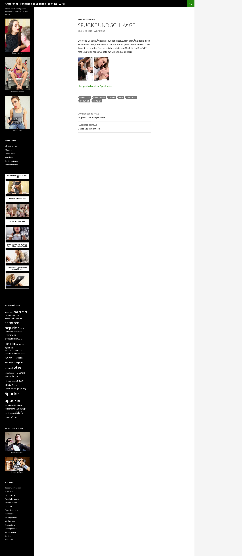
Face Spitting (10, 495)
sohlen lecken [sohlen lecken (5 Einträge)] (10, 388)
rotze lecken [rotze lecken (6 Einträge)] (10, 373)
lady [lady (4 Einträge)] (18, 353)
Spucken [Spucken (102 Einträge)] (13, 400)
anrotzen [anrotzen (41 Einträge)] (12, 322)
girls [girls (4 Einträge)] (20, 339)
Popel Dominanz (11, 510)
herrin (112, 97)
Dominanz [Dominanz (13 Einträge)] (10, 335)
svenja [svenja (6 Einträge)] (7, 417)
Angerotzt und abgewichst (114, 115)
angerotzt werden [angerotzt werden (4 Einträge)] (12, 315)
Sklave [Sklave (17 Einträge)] (9, 384)
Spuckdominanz (11, 161)
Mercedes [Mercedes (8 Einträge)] (18, 357)
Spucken (97, 101)
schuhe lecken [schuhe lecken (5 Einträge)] (11, 381)
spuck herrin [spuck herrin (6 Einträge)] (10, 408)
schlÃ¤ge (84, 101)
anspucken (99, 97)
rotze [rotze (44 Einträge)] (16, 367)
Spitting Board (10, 521)
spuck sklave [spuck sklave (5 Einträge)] (10, 413)
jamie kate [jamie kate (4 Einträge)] (9, 353)
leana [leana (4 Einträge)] (23, 353)
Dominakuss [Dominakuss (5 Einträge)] (18, 331)
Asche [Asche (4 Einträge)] (21, 328)
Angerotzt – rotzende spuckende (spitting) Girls (35, 3)
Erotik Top (9, 491)
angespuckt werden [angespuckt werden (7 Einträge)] (13, 318)
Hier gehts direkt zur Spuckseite (95, 86)
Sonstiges (9, 157)
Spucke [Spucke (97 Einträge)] (12, 393)
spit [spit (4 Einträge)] (18, 389)
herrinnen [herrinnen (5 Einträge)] (19, 344)
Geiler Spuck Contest (114, 126)
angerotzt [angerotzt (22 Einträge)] (20, 312)
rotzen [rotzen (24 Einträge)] (20, 372)
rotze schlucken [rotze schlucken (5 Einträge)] (11, 376)
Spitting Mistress (11, 528)
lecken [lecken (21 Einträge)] (9, 357)
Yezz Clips (9, 540)
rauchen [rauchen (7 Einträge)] (8, 368)
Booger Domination (13, 488)
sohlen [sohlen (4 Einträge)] (16, 385)
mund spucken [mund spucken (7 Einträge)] (11, 362)
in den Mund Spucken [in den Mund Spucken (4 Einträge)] (13, 351)
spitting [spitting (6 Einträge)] (23, 388)
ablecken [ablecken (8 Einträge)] (9, 312)
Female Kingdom (12, 499)
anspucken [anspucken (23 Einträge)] (12, 328)
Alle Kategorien (86, 20)
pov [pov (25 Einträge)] (20, 362)
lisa (121, 97)
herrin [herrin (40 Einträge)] (10, 343)
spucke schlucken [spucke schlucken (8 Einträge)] (13, 405)
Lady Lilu (8, 506)
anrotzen (85, 97)
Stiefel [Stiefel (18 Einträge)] (19, 412)
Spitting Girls (10, 525)
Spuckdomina (10, 532)
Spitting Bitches (11, 517)
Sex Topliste (9, 514)
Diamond (100, 31)
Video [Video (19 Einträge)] (15, 417)
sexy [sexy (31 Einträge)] (20, 380)
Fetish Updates (11, 502)
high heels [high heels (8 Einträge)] (10, 347)
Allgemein (9, 150)
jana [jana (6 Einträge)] (15, 353)
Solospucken (10, 153)
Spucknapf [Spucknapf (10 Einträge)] (21, 408)
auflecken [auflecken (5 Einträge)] (9, 331)
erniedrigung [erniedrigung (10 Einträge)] (11, 338)
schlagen (131, 97)
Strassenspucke (11, 164)
